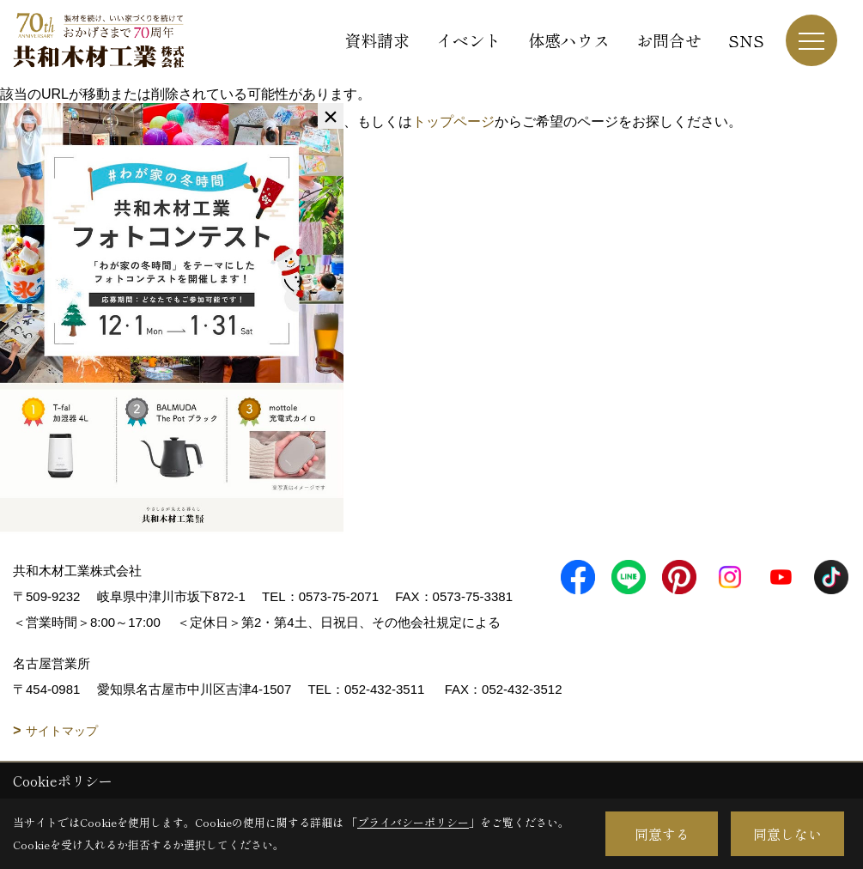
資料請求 (377, 40)
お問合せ (669, 40)
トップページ (453, 121)
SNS (746, 40)
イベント (468, 40)
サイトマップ (62, 731)
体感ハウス (569, 40)
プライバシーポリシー (413, 822)
